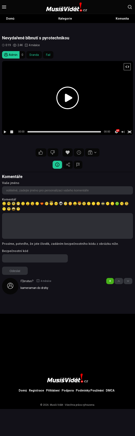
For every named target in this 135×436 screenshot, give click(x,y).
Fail (48, 54)
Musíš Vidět (56, 405)
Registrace (36, 390)
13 (41, 152)
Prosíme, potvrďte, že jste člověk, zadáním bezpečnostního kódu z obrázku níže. (60, 244)
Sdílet (68, 165)
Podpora (68, 390)
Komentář (9, 200)
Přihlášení (53, 390)
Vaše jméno (10, 183)
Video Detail (57, 165)
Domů (10, 18)
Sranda (34, 54)
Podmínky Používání (90, 390)
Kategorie (65, 18)
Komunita (122, 18)
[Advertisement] (67, 343)
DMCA (110, 390)
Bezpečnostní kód (15, 251)
